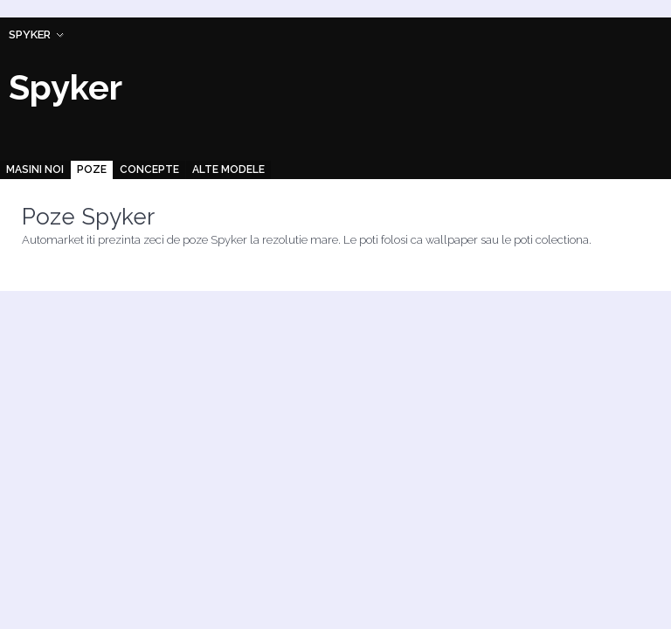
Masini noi (35, 169)
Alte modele (228, 169)
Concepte (149, 169)
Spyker (30, 34)
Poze (92, 169)
